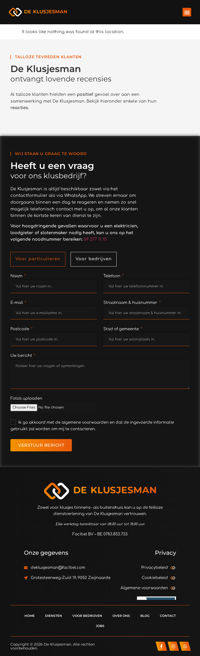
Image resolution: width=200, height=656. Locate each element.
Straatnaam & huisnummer (130, 302)
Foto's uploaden (26, 398)
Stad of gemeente (121, 329)
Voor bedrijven (87, 616)
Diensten (53, 616)
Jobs (100, 626)
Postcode (20, 329)
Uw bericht (21, 355)
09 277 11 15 (95, 239)
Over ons (121, 616)
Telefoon (112, 276)
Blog (144, 616)
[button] (187, 12)
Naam (16, 276)
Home (29, 616)
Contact (168, 616)
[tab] (37, 259)
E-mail (17, 302)
